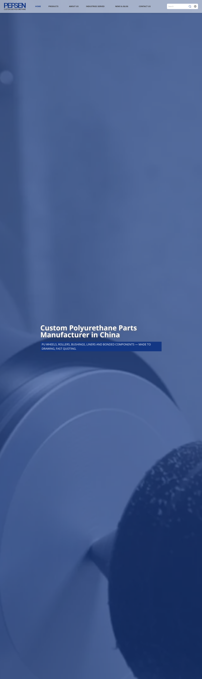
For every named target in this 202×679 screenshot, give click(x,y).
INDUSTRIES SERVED (95, 6)
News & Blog (121, 6)
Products (53, 6)
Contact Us (145, 6)
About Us (74, 6)
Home (38, 6)
